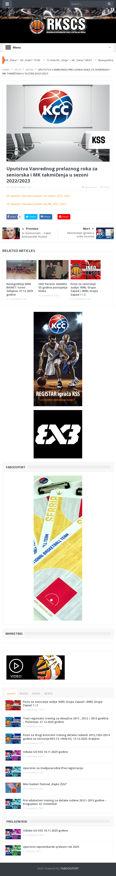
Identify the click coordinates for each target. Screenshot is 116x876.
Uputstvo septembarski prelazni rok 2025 (51, 847)
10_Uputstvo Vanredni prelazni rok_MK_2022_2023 (36, 204)
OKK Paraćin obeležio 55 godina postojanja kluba (52, 287)
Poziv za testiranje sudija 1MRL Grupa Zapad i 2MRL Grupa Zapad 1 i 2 (84, 289)
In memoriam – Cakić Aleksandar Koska (36, 234)
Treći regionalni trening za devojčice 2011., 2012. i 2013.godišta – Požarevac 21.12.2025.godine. (65, 720)
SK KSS (48, 693)
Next (88, 229)
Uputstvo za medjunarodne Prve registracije (53, 768)
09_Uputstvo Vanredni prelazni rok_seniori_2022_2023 (38, 196)
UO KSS (23, 693)
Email (105, 187)
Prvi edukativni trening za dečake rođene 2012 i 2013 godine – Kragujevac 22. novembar (64, 802)
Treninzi (11, 693)
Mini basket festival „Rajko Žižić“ (45, 784)
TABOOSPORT (69, 868)
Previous (30, 229)
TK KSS (36, 693)
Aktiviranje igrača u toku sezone (80, 234)
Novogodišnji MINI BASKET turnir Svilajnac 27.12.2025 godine (19, 289)
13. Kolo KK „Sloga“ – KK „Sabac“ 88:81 (71, 60)
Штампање (89, 187)
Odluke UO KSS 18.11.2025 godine (45, 752)
